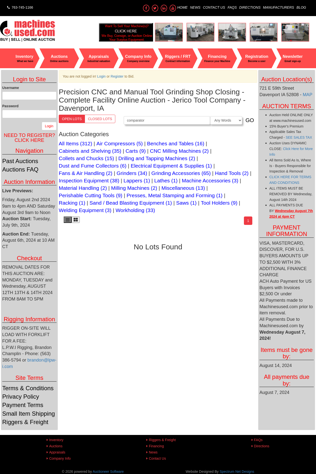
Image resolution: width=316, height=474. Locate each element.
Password (10, 106)
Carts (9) (135, 151)
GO (249, 120)
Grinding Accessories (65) (181, 173)
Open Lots (72, 119)
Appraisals (57, 452)
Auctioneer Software (108, 472)
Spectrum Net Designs (236, 472)
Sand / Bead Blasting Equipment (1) (131, 203)
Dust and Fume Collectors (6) (92, 166)
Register (117, 76)
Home (182, 7)
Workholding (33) (135, 210)
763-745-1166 (19, 7)
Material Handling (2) (83, 188)
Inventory (56, 440)
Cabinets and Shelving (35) (90, 151)
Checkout (29, 258)
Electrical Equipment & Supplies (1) (171, 166)
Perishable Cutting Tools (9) (90, 195)
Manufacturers (278, 7)
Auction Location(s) (286, 79)
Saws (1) (186, 203)
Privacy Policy (20, 396)
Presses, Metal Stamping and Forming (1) (175, 195)
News (195, 7)
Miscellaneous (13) (183, 188)
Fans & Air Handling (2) (85, 173)
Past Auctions (20, 161)
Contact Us (214, 7)
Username (10, 88)
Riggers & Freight (25, 422)
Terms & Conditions (28, 388)
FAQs (232, 7)
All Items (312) (75, 143)
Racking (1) (72, 203)
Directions (249, 7)
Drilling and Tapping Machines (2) (156, 158)
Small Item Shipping (28, 413)
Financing (156, 446)
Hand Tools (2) (232, 173)
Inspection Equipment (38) (89, 180)
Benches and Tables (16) (175, 143)
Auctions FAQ (20, 169)
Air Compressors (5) (120, 143)
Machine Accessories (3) (210, 180)
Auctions (55, 446)
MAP (307, 94)
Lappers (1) (136, 180)
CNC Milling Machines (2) (179, 151)
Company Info (60, 458)
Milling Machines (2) (134, 188)
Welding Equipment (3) (85, 210)
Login (49, 126)
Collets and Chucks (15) (86, 158)
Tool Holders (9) (219, 203)
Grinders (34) (132, 173)
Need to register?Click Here (29, 138)
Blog (301, 7)
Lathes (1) (166, 180)
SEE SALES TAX (299, 137)
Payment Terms (22, 405)
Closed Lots (100, 119)
